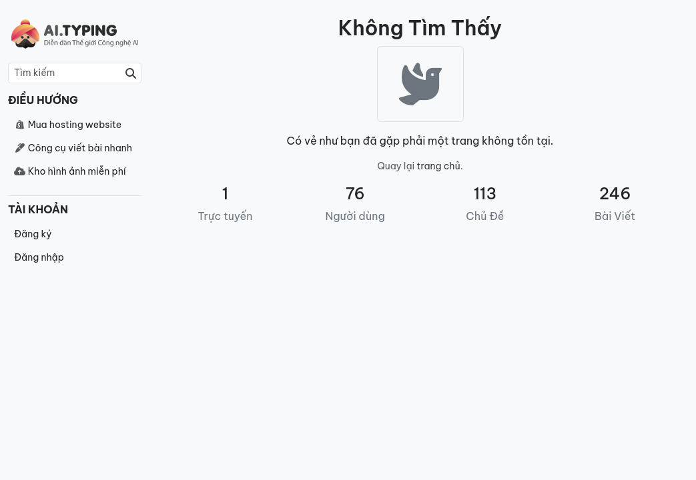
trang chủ (438, 166)
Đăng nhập (39, 257)
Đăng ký (32, 234)
